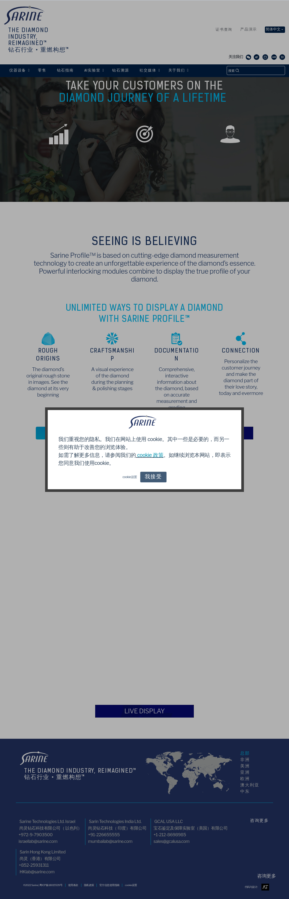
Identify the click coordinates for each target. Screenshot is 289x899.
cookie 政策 (150, 455)
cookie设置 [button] (129, 477)
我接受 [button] (153, 477)
